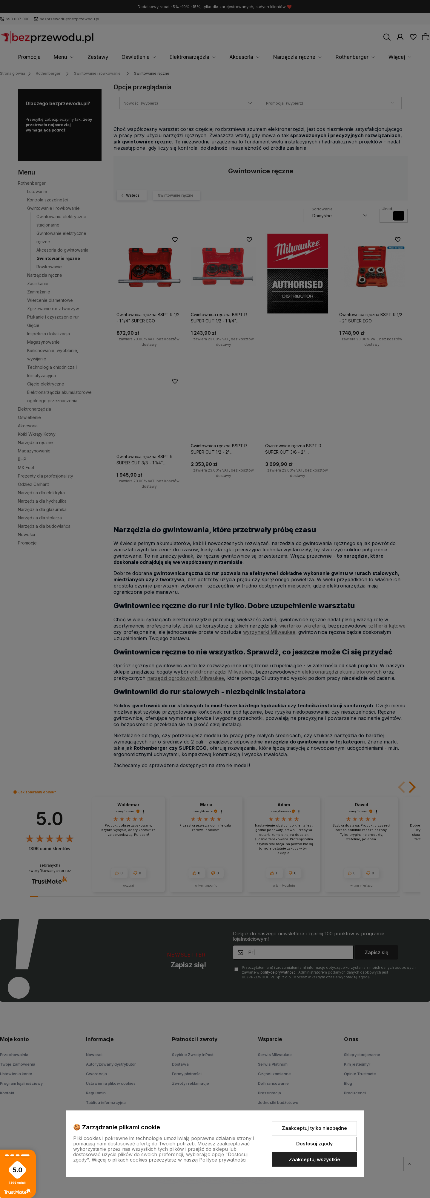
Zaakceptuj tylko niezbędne (314, 1128)
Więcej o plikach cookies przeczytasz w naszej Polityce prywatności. (170, 1160)
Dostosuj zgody (314, 1144)
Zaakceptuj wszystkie (314, 1159)
